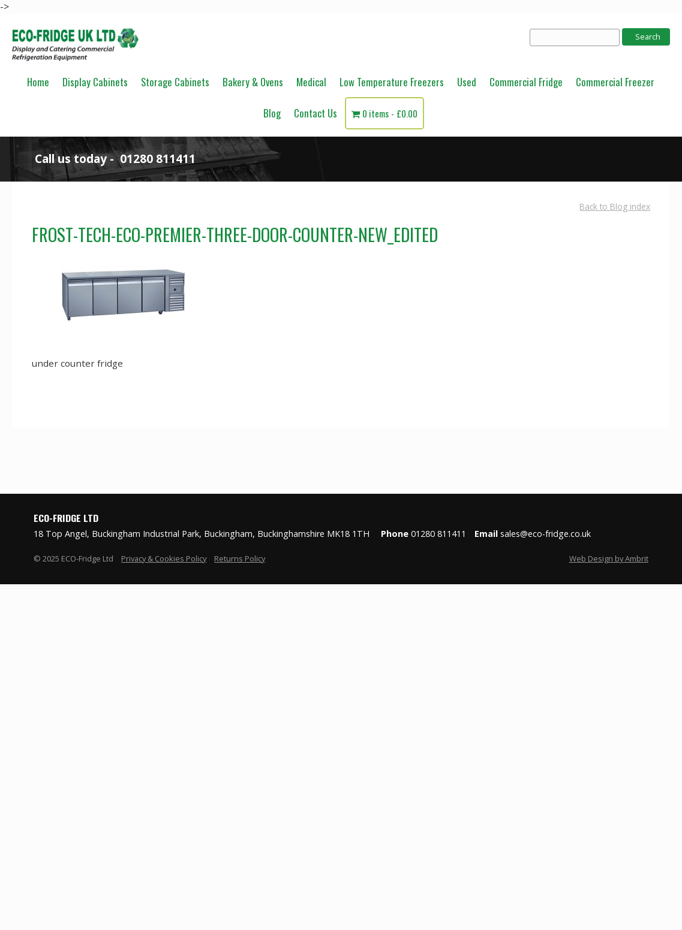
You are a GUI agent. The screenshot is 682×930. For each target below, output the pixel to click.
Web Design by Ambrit (608, 558)
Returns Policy (239, 558)
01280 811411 (158, 158)
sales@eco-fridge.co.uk (545, 533)
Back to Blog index (614, 206)
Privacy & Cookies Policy (163, 558)
